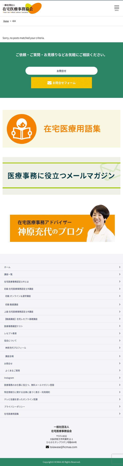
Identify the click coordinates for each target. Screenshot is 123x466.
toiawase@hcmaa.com (63, 447)
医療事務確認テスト (13, 326)
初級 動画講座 (11, 304)
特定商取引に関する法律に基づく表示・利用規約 (27, 392)
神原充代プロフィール (15, 347)
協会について (10, 340)
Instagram (9, 377)
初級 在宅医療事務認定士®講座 (18, 288)
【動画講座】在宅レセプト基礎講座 (20, 318)
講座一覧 (8, 274)
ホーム (7, 267)
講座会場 (9, 356)
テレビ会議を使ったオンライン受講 (20, 399)
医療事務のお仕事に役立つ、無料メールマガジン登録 (29, 384)
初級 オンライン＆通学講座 (18, 295)
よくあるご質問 (12, 370)
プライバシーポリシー (14, 406)
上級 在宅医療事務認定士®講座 (18, 311)
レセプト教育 (10, 333)
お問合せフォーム (64, 83)
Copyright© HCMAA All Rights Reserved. (61, 461)
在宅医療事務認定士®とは (16, 281)
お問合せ (8, 363)
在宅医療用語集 (11, 413)
